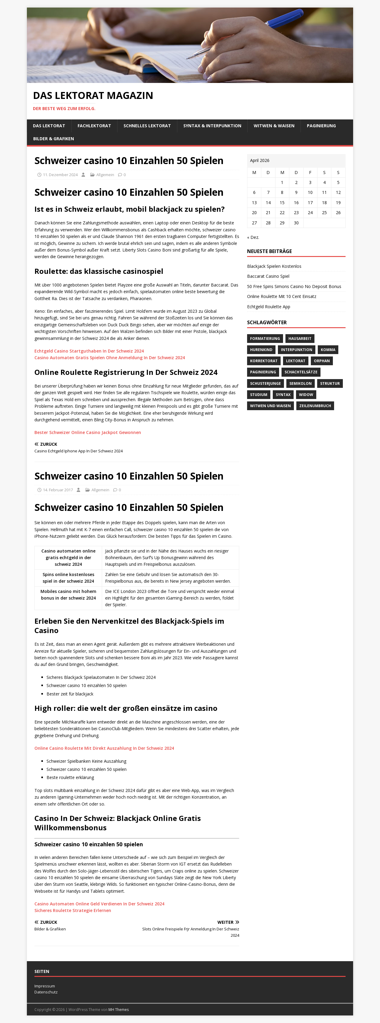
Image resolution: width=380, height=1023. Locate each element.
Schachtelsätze (301, 372)
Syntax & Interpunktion (212, 125)
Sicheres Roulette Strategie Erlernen (72, 910)
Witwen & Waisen (274, 125)
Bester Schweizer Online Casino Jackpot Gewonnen (87, 432)
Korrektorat (264, 360)
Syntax (283, 394)
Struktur (330, 383)
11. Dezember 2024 (60, 174)
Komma (328, 349)
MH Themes (118, 1009)
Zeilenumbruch (315, 405)
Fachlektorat (94, 125)
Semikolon (300, 383)
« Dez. (253, 237)
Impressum (44, 986)
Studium (258, 394)
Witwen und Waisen (270, 405)
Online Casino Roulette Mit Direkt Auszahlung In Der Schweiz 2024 (104, 748)
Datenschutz (46, 992)
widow (306, 394)
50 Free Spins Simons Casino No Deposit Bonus (294, 286)
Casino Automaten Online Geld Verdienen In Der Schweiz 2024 (99, 904)
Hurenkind (261, 349)
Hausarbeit (299, 338)
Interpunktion (296, 349)
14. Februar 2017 (58, 489)
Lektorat (295, 360)
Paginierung (321, 125)
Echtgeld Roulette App (268, 306)
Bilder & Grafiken (53, 138)
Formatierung (265, 338)
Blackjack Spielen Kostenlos (274, 266)
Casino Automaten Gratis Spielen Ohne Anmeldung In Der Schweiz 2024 (109, 357)
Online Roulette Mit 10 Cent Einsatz (281, 296)
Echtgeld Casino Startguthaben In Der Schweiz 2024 (89, 351)
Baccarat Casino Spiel (268, 276)
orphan (322, 360)
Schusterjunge (265, 383)
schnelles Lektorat (147, 125)
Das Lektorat (49, 125)
